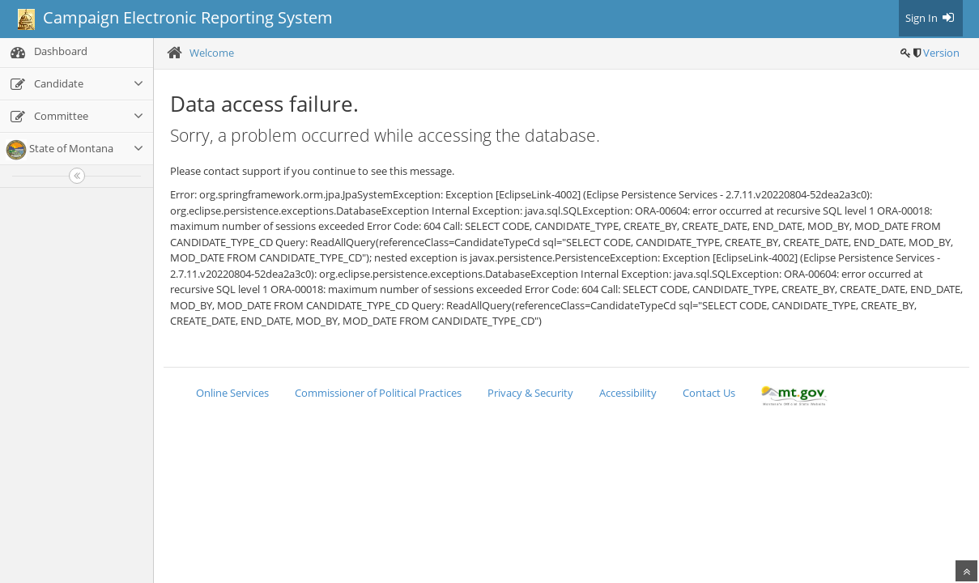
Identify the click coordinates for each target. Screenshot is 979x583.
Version (941, 52)
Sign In (930, 18)
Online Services (232, 392)
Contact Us (709, 392)
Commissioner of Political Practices (378, 392)
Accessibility (628, 392)
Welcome (211, 52)
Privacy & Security (530, 392)
